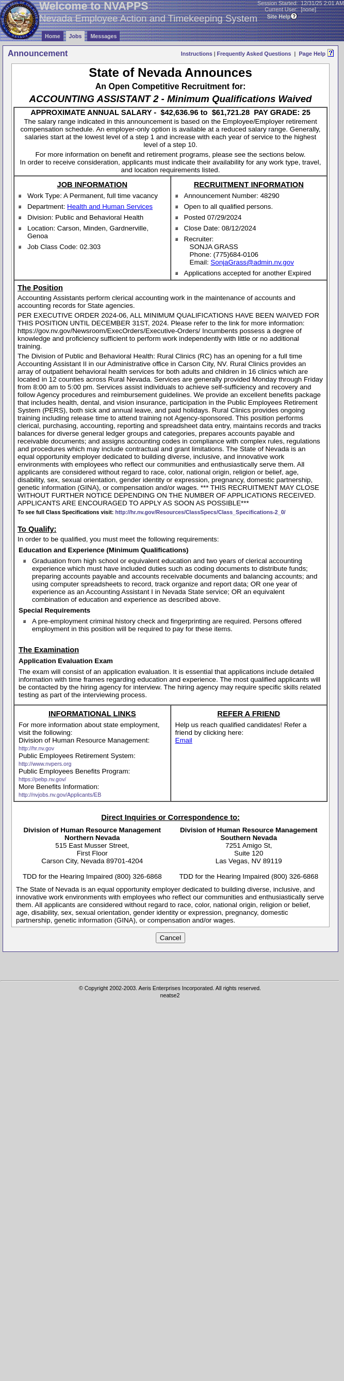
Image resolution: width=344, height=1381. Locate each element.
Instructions (196, 54)
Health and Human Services (110, 206)
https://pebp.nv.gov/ (42, 779)
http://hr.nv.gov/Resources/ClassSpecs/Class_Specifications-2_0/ (200, 512)
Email (183, 740)
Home (52, 36)
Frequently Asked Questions (254, 54)
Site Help (279, 16)
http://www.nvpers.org (45, 764)
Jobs (75, 36)
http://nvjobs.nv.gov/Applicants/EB (60, 795)
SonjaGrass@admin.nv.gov (251, 262)
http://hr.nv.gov (36, 748)
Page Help (312, 54)
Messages (103, 36)
